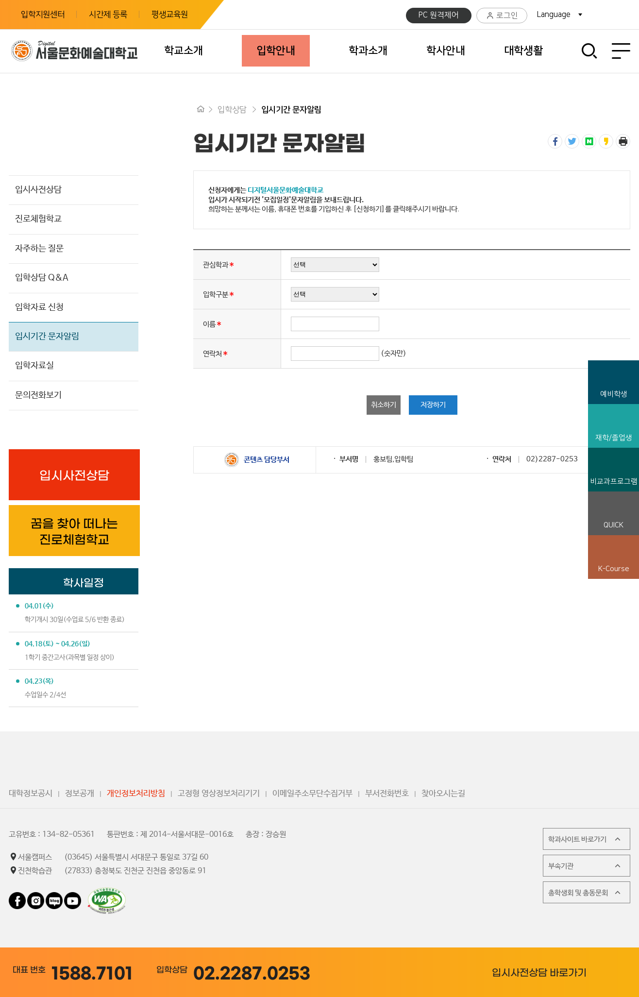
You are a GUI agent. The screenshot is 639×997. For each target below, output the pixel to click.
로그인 (502, 15)
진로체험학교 (38, 219)
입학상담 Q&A (41, 278)
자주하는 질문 (39, 248)
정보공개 (79, 793)
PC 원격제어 (439, 15)
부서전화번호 (387, 793)
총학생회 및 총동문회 (585, 892)
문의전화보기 (38, 395)
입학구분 (215, 294)
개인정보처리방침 (136, 793)
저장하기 (433, 405)
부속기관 (585, 866)
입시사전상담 (38, 190)
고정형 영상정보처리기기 (219, 793)
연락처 (212, 353)
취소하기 (383, 405)
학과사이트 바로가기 (585, 839)
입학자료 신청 (39, 307)
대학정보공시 (30, 793)
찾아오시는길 (443, 793)
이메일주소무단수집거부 (312, 793)
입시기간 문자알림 (47, 336)
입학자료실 (34, 366)
